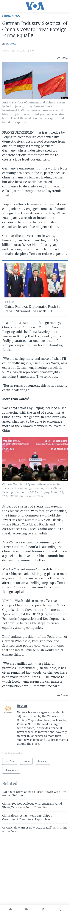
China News (11, 16)
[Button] (62, 58)
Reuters (11, 43)
